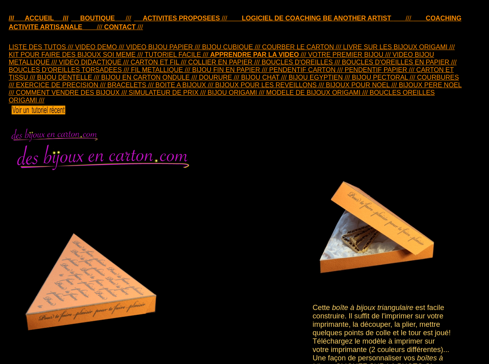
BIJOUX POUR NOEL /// (362, 84)
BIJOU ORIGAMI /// (236, 92)
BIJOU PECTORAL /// (384, 77)
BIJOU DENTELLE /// (69, 77)
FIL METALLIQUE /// (161, 69)
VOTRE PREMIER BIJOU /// (350, 54)
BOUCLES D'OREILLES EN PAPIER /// (399, 62)
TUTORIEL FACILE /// (177, 54)
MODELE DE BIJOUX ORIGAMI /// (318, 92)
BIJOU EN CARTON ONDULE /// (150, 77)
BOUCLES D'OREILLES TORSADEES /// (70, 69)
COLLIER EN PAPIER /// (225, 62)
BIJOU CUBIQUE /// (232, 46)
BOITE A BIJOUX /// (185, 84)
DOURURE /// (220, 77)
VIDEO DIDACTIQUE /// (95, 62)
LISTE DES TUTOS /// (42, 46)
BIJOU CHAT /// (264, 77)
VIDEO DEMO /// (100, 46)
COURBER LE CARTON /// (302, 46)
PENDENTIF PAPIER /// (381, 69)
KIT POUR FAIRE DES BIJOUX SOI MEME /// (77, 54)
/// (101, 18)
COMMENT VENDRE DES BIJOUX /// (72, 92)
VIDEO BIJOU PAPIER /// (164, 46)
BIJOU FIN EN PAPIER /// (230, 69)
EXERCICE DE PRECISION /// (61, 84)
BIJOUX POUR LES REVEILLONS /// (270, 84)
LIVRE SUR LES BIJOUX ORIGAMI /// (399, 46)
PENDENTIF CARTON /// (306, 69)
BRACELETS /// (131, 84)
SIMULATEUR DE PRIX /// (168, 92)
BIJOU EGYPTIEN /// (320, 77)
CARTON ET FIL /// (159, 62)
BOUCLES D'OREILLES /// (302, 62)
